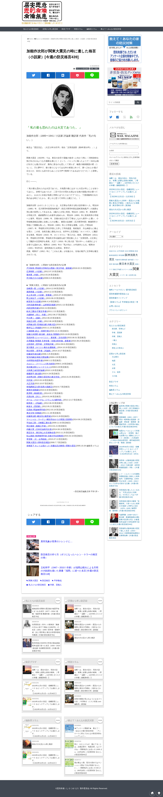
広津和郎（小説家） (35, 271)
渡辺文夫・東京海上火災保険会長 (40, 433)
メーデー (122, 275)
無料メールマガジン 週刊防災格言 (123, 290)
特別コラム (78, 29)
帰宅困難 (121, 255)
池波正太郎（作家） (35, 321)
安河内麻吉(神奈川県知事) (37, 357)
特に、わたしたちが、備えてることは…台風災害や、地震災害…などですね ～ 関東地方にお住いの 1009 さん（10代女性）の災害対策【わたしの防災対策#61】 (88, 749)
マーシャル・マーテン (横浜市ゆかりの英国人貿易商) (49, 419)
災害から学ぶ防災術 (50, 29)
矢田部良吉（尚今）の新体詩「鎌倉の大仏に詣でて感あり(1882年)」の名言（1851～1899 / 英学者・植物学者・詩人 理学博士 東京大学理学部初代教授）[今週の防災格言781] (46, 630)
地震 (113, 361)
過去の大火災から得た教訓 (84, 638)
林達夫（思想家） (34, 406)
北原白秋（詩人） (34, 396)
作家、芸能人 (94, 68)
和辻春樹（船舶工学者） (37, 426)
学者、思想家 (117, 332)
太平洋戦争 (120, 251)
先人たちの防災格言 (31, 29)
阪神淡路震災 (113, 255)
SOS (126, 251)
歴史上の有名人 (118, 348)
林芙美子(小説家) (33, 301)
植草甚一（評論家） (35, 403)
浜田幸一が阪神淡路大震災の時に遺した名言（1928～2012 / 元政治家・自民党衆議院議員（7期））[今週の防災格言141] (124, 465)
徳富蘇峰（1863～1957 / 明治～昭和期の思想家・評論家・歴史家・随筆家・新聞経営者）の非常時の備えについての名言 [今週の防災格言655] (124, 422)
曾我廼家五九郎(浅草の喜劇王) (39, 387)
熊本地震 (116, 264)
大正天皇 (30, 383)
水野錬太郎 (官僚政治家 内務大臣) (41, 324)
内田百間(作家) (32, 308)
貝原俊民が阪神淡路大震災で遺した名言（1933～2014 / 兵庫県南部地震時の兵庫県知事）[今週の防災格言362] (124, 533)
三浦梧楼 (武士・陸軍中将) (37, 331)
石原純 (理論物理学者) (36, 410)
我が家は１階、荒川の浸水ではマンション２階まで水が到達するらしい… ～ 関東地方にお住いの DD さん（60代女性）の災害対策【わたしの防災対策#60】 (88, 768)
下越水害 (118, 260)
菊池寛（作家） (33, 275)
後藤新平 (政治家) (34, 374)
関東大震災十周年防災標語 (38, 442)
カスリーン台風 (127, 269)
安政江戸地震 (117, 269)
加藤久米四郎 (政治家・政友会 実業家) (43, 334)
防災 (136, 251)
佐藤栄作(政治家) (33, 354)
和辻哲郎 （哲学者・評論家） (39, 351)
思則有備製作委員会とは (119, 294)
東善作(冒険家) (32, 390)
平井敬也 (57, 581)
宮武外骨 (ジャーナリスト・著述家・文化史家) (46, 338)
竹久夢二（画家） (34, 318)
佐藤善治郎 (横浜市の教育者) (38, 416)
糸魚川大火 (112, 251)
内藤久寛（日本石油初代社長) (39, 429)
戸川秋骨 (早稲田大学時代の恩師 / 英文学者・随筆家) (49, 268)
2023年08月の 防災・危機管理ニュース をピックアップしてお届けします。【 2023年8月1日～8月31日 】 (124, 451)
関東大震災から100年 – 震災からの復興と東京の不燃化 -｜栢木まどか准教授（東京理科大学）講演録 (87, 627)
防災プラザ (66, 29)
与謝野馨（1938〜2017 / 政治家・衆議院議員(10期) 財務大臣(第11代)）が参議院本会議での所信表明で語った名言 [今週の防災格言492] (124, 519)
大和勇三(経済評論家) (35, 370)
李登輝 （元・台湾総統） (37, 439)
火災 (113, 364)
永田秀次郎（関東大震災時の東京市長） (43, 377)
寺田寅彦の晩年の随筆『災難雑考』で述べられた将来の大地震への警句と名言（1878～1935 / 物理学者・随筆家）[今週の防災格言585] (124, 506)
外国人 (114, 344)
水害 (113, 368)
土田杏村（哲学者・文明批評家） (40, 344)
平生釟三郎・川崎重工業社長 (39, 423)
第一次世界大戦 (131, 275)
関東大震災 (32, 581)
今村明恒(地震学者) (34, 360)
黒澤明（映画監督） (35, 393)
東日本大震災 (127, 263)
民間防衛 (131, 251)
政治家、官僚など (119, 329)
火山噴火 (115, 357)
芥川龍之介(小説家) (34, 278)
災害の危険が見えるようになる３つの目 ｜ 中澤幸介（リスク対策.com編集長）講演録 (88, 701)
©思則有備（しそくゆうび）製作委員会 (72, 788)
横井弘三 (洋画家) (34, 328)
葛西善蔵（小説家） (35, 292)
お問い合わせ (114, 306)
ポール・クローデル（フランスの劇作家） (44, 400)
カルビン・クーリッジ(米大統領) (40, 364)
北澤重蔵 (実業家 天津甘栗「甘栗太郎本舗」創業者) (48, 341)
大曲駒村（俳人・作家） (37, 315)
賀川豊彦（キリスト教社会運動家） (41, 347)
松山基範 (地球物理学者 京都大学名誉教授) (45, 436)
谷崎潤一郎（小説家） (36, 288)
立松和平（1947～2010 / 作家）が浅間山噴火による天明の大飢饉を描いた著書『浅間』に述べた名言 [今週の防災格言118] (70, 570)
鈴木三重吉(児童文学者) (36, 311)
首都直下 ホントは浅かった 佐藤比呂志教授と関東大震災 (51, 446)
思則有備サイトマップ (118, 298)
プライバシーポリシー (118, 310)
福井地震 (131, 260)
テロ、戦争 (116, 372)
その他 (114, 376)
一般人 (114, 340)
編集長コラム (92, 29)
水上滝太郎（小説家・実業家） (39, 295)
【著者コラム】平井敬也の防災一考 (123, 302)
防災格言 (45, 581)
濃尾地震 (124, 260)
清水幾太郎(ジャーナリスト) (38, 367)
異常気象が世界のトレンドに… (56, 541)
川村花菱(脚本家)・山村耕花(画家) (41, 305)
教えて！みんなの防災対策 (111, 29)
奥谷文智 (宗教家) (34, 413)
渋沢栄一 (30, 380)
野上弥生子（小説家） (36, 298)
